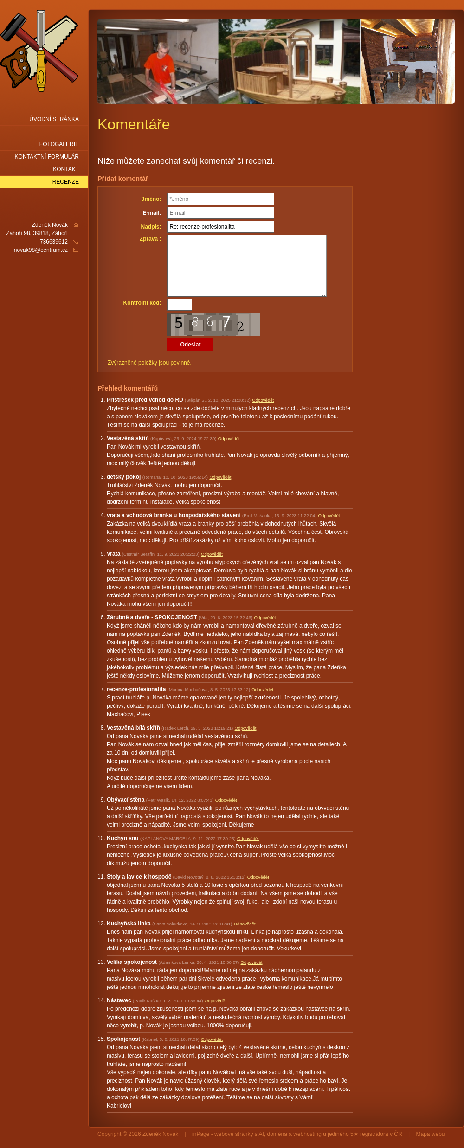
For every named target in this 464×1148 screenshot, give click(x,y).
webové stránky (233, 1134)
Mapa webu (430, 1134)
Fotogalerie (59, 144)
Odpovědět (263, 400)
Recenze (65, 182)
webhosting (307, 1134)
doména (277, 1134)
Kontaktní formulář (47, 157)
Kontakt (66, 169)
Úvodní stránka (54, 119)
